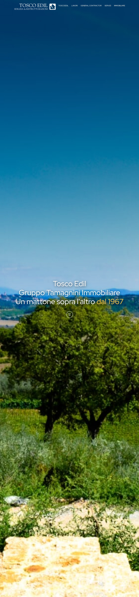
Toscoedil (64, 7)
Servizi (107, 7)
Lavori (75, 7)
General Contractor (91, 7)
